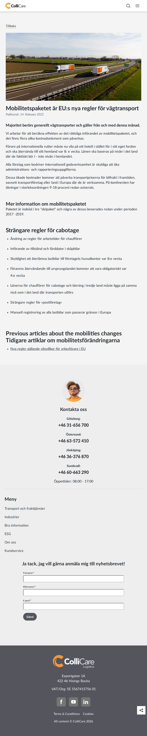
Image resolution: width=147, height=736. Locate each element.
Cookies (88, 713)
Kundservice (14, 551)
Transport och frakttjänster (25, 508)
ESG (8, 534)
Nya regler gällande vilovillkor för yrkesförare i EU (48, 349)
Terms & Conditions (67, 713)
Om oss (10, 542)
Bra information (17, 525)
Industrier (12, 517)
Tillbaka (11, 26)
